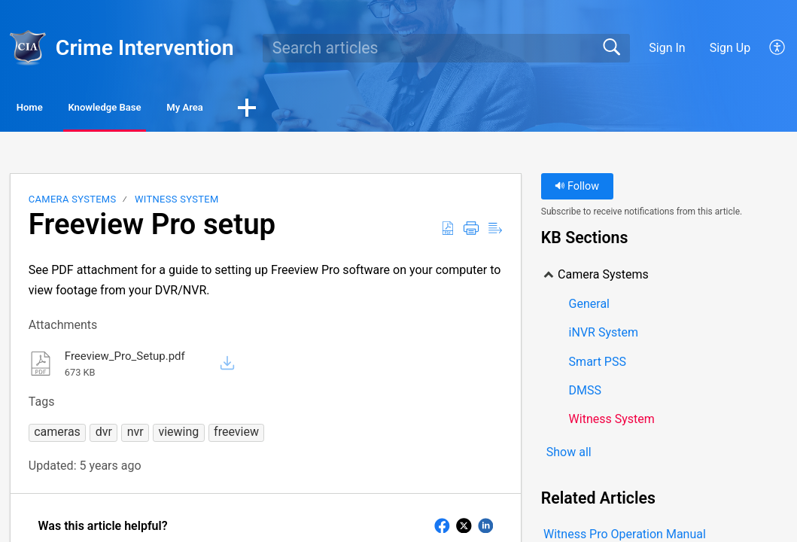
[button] (365, 110)
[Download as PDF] (448, 232)
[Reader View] (495, 232)
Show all (569, 456)
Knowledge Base (166, 109)
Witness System (177, 203)
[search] (446, 48)
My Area (285, 109)
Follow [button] (577, 190)
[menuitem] (777, 48)
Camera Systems (73, 203)
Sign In (667, 48)
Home (52, 109)
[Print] (471, 232)
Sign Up (730, 48)
